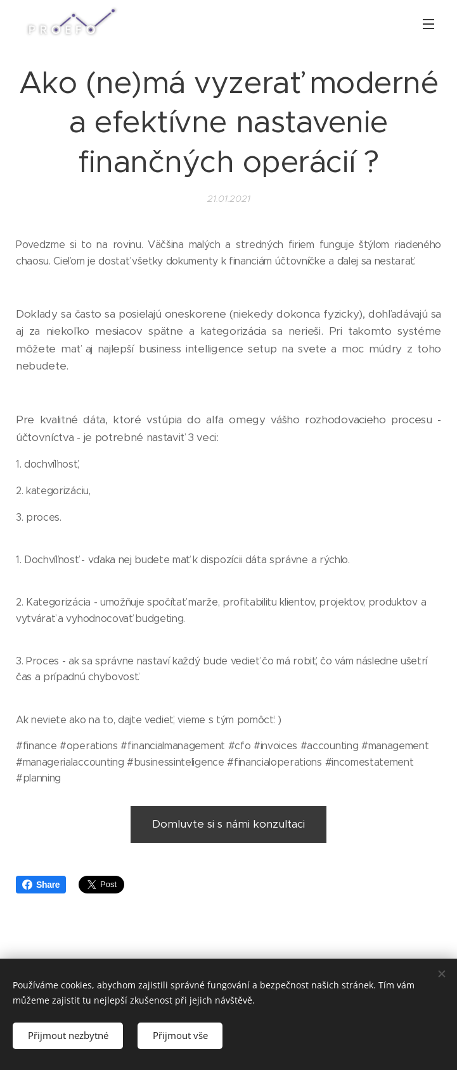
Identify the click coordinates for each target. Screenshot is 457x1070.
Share (41, 885)
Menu (428, 24)
